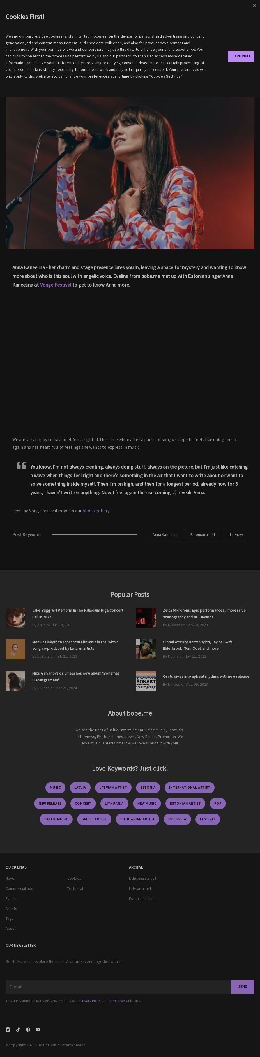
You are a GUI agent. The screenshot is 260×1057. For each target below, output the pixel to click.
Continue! (241, 56)
